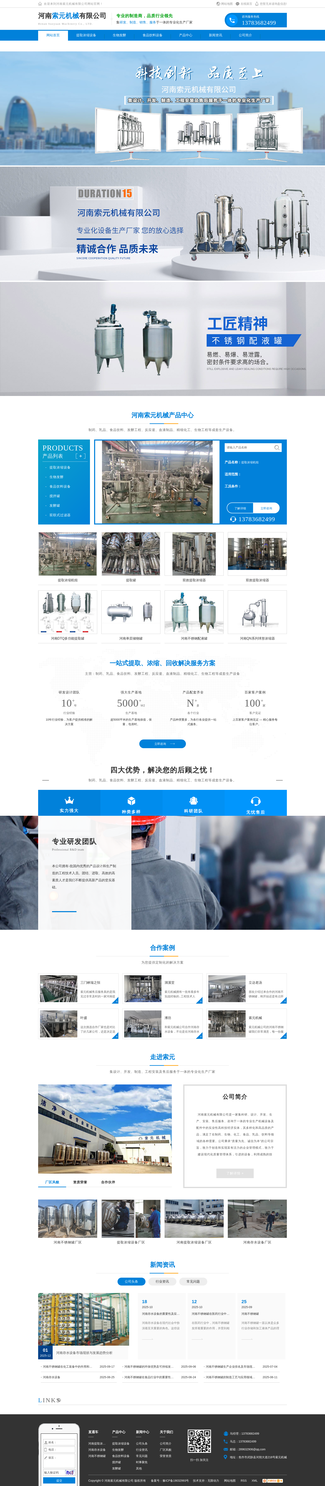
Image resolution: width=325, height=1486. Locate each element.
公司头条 (131, 1281)
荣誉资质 (165, 1456)
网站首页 (53, 35)
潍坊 (168, 1018)
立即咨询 (266, 508)
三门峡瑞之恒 (90, 982)
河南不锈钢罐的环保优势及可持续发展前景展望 (150, 1366)
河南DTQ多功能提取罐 (68, 638)
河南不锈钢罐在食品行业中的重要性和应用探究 (150, 1377)
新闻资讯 (215, 35)
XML (255, 1480)
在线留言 (246, 3)
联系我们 (53, 46)
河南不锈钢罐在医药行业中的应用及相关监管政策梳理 (212, 1313)
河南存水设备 (51, 1377)
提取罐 (131, 580)
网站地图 (227, 3)
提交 (59, 1480)
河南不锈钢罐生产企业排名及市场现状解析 (232, 1366)
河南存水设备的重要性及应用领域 (162, 1313)
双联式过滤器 (60, 515)
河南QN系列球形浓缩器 (257, 638)
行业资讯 (162, 1281)
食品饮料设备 (152, 35)
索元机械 (255, 1018)
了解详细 (240, 508)
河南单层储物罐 (131, 638)
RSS (244, 1480)
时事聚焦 (142, 1462)
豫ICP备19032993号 (175, 1480)
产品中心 (185, 35)
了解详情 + (235, 1173)
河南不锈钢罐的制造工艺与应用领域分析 (232, 1377)
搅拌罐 (55, 496)
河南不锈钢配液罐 (194, 638)
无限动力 (213, 1480)
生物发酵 (119, 35)
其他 (139, 1468)
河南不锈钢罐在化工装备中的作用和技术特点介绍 (69, 1366)
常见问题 (193, 1281)
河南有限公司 (72, 16)
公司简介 (245, 35)
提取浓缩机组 (68, 580)
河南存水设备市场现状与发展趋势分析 (84, 1353)
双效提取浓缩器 (194, 580)
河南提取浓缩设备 (97, 1443)
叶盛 (83, 1018)
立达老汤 (255, 982)
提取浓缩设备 (86, 35)
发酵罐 (55, 505)
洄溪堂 (170, 982)
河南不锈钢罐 (250, 1313)
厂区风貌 (165, 1449)
